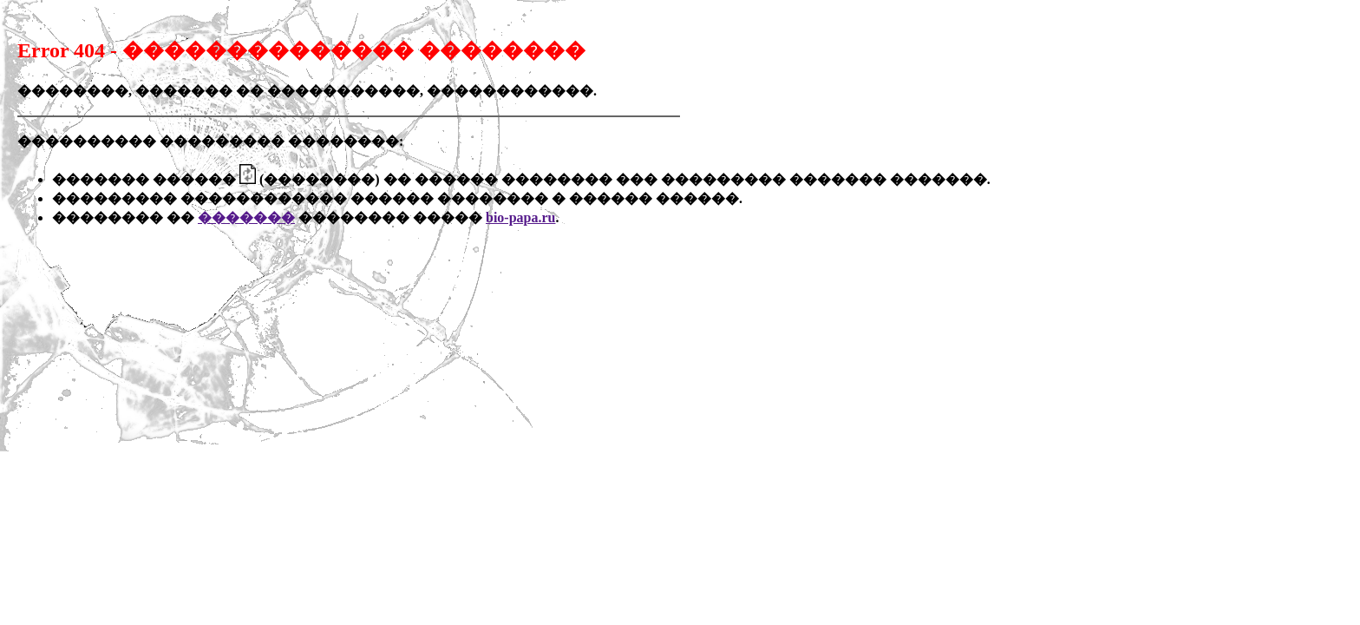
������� (246, 217)
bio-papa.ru (520, 217)
